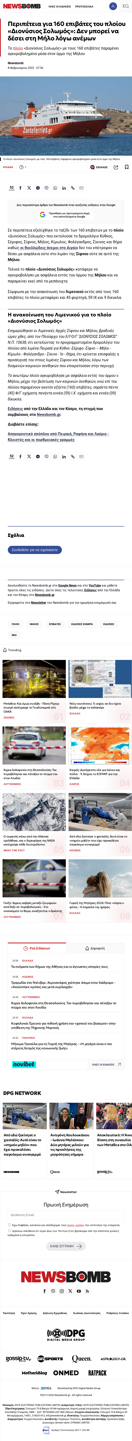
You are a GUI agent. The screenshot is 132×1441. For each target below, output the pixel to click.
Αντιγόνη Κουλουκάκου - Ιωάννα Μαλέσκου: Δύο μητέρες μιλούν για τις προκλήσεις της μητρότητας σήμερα (69, 1145)
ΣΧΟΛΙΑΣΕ (98, 167)
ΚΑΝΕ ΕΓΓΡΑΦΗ (66, 1246)
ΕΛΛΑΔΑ (8, 167)
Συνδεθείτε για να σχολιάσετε (35, 550)
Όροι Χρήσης (29, 1313)
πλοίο (18, 48)
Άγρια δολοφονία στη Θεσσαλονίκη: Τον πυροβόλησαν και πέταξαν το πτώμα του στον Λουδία (31, 774)
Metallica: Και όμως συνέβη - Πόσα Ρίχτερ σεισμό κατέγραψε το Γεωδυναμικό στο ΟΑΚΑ (31, 707)
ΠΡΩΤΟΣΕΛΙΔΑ (84, 6)
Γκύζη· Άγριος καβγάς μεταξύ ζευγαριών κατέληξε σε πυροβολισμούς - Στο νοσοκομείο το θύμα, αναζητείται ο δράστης (33, 907)
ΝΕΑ (14, 635)
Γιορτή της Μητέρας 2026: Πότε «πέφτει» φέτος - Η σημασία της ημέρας (97, 905)
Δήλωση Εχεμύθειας (55, 1313)
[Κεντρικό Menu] (125, 6)
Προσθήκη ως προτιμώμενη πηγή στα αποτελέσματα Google (65, 215)
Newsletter (38, 603)
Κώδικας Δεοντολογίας (87, 1313)
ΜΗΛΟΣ (34, 624)
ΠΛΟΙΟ (15, 624)
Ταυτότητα (9, 1313)
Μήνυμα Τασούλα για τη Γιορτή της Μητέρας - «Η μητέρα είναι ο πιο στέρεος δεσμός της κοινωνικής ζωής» (61, 1046)
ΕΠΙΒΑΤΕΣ (55, 624)
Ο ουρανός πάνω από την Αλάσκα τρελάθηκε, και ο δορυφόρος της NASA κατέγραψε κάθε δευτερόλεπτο (29, 840)
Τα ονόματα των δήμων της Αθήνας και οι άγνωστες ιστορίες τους (59, 967)
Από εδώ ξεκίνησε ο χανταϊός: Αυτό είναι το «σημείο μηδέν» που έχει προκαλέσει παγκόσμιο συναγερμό (98, 840)
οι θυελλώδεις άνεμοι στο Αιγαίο (48, 248)
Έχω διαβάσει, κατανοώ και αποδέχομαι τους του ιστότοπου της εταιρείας (66, 1225)
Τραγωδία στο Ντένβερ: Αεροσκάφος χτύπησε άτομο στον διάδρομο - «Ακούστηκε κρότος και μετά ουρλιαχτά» (63, 985)
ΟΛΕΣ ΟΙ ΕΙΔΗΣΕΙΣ (59, 6)
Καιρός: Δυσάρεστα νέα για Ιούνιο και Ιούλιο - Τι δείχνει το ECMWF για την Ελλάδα (95, 774)
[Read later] (126, 167)
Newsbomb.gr (48, 414)
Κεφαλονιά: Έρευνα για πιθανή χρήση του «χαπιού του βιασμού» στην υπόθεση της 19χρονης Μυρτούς (63, 1025)
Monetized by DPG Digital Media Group (79, 1388)
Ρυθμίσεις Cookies (117, 1313)
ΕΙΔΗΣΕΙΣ (108, 624)
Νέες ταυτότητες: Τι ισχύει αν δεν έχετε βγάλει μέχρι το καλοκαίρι (95, 705)
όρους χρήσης (75, 1225)
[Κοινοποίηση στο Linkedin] (64, 188)
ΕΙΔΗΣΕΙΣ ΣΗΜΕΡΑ (82, 624)
